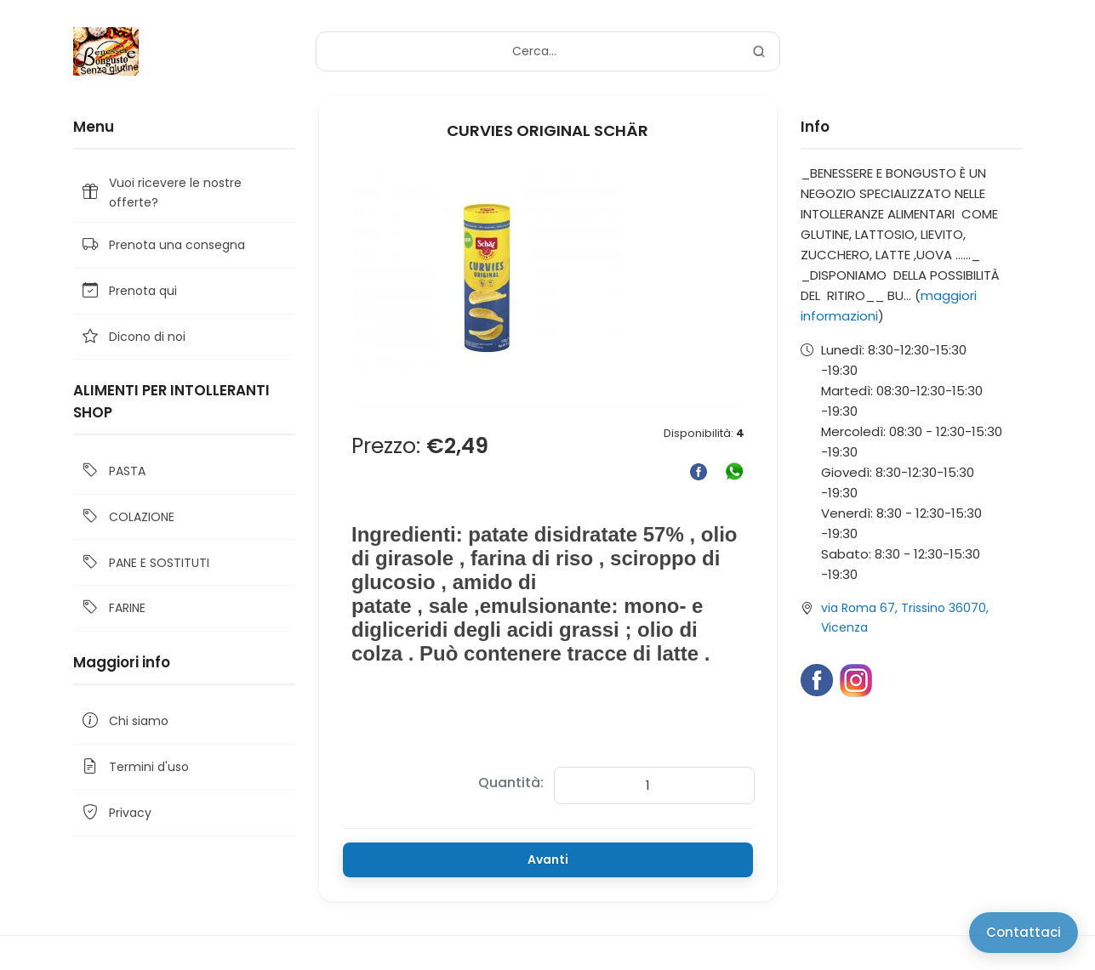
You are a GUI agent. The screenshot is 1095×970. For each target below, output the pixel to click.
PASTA (112, 471)
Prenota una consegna (162, 245)
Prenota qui (128, 291)
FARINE (112, 608)
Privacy (115, 813)
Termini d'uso (134, 767)
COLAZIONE (127, 517)
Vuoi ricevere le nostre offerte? (161, 192)
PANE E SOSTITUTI (144, 562)
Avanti (548, 859)
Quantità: (511, 782)
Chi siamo (124, 721)
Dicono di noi (132, 337)
